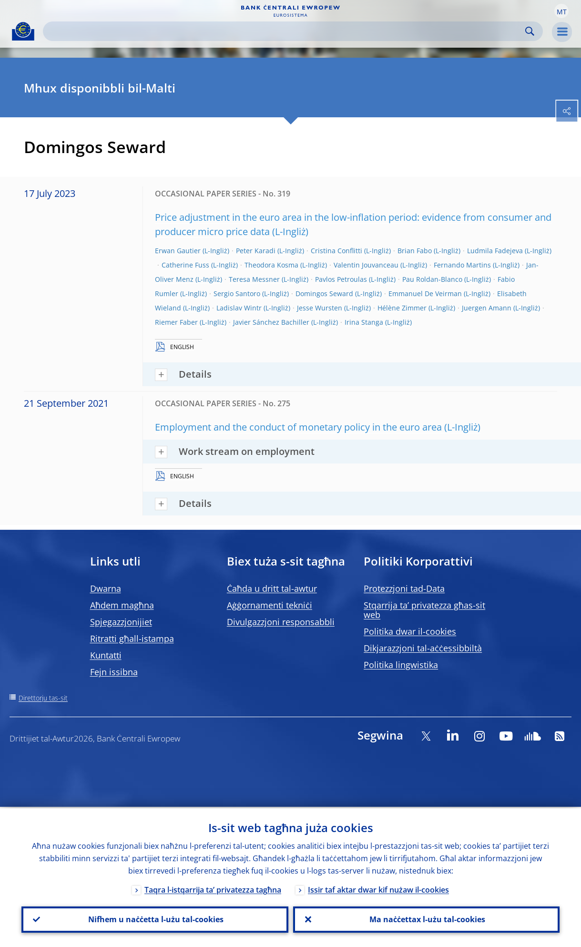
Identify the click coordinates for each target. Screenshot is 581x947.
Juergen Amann (486, 307)
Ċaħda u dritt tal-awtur (272, 588)
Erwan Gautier (178, 250)
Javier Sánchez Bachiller (271, 322)
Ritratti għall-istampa (132, 638)
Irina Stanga (364, 322)
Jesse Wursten (319, 307)
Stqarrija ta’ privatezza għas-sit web (424, 609)
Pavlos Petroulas (341, 279)
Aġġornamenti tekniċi (269, 605)
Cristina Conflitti (336, 250)
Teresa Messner (254, 279)
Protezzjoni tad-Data (404, 588)
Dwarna (105, 588)
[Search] (285, 31)
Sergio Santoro (237, 293)
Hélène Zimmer (402, 307)
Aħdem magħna (122, 605)
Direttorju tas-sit (43, 697)
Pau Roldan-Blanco (432, 279)
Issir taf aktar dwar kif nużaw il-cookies (378, 888)
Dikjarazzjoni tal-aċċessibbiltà (423, 648)
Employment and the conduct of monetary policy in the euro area (298, 427)
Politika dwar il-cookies (410, 631)
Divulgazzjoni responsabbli (281, 622)
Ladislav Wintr (239, 307)
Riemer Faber (176, 322)
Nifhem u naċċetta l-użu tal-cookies (155, 919)
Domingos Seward (324, 293)
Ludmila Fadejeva (495, 250)
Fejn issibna (114, 672)
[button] (561, 11)
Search (530, 31)
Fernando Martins (462, 264)
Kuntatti (106, 655)
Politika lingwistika (401, 664)
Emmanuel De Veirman (425, 293)
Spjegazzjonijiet (121, 622)
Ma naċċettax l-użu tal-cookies (426, 919)
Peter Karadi (255, 250)
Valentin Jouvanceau (366, 264)
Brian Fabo (415, 250)
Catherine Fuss (185, 264)
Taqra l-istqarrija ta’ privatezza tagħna (212, 888)
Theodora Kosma (271, 264)
